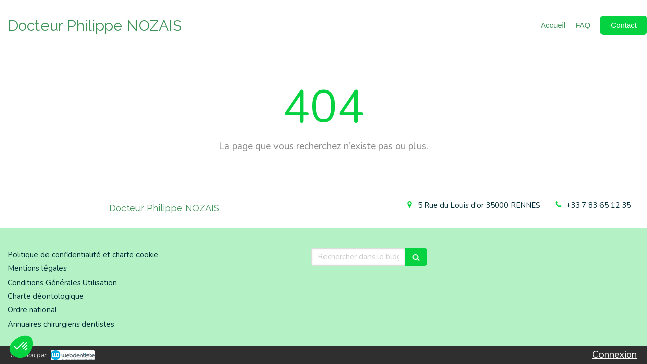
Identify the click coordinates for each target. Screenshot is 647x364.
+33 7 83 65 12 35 (598, 205)
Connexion (614, 354)
